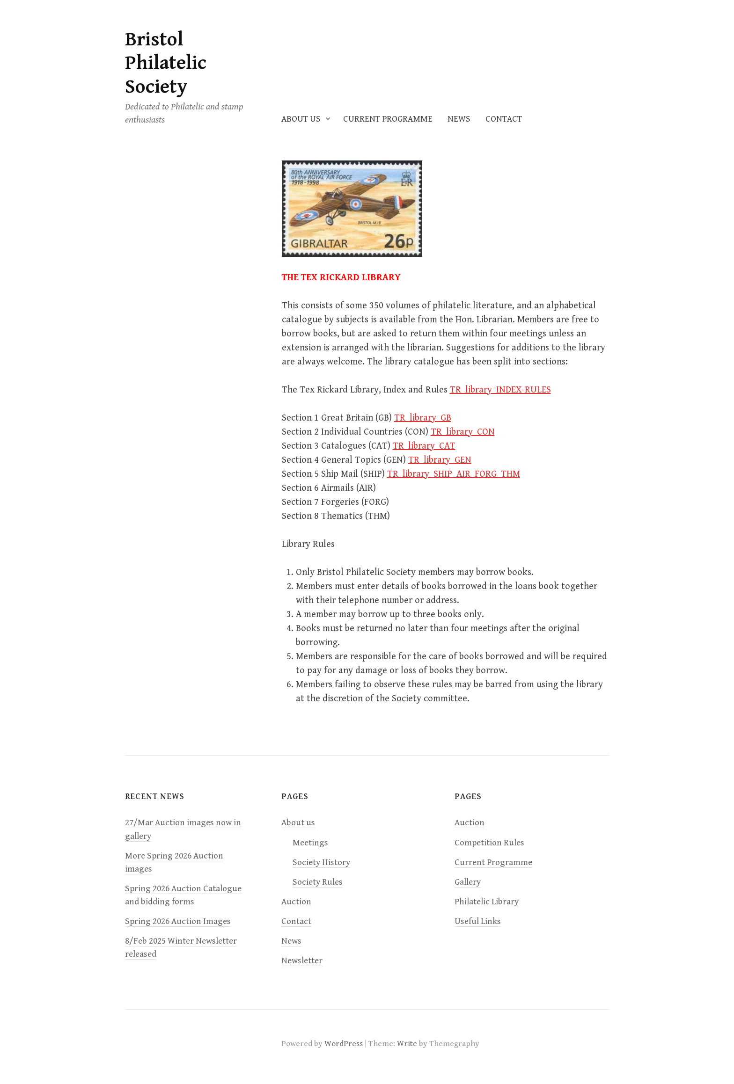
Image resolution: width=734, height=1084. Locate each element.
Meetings (310, 843)
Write (407, 1043)
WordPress (343, 1043)
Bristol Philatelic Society (165, 63)
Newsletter (302, 961)
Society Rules (318, 882)
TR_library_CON (463, 432)
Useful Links (478, 921)
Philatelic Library (487, 902)
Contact (503, 119)
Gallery (468, 882)
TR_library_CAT (424, 446)
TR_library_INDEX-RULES (500, 390)
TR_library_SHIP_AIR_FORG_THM (453, 474)
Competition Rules (489, 843)
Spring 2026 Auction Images (178, 921)
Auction (296, 902)
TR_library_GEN (439, 460)
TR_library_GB (422, 418)
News (459, 119)
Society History (321, 862)
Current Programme (388, 119)
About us (301, 119)
